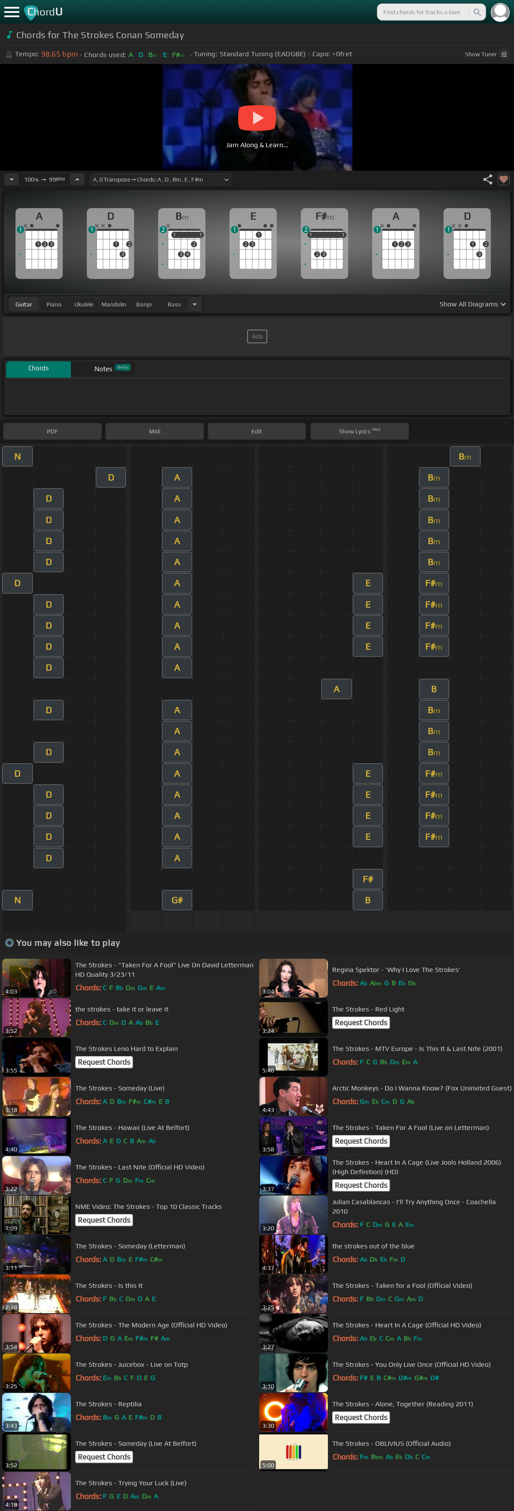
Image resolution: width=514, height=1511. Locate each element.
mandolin (113, 304)
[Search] (476, 12)
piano (53, 304)
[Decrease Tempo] (11, 179)
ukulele (83, 304)
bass (174, 304)
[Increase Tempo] (77, 179)
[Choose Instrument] (194, 304)
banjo (144, 304)
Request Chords (361, 1022)
